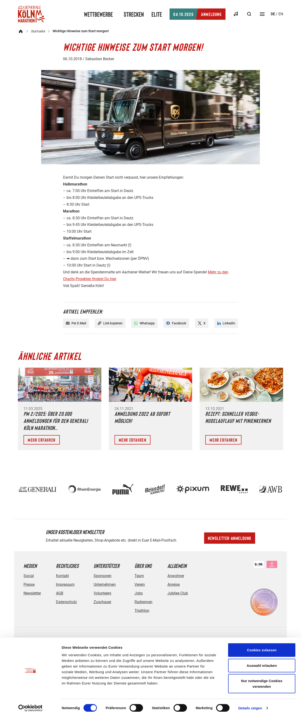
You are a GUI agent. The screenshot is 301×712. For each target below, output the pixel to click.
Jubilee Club (177, 593)
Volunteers (102, 593)
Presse (29, 584)
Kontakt (62, 576)
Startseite (38, 31)
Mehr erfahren (41, 440)
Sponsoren (102, 576)
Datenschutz (66, 602)
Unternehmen (105, 584)
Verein (140, 584)
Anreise (173, 584)
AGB (59, 593)
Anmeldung (197, 14)
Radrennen (143, 602)
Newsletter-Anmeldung (229, 538)
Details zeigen (250, 703)
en (280, 14)
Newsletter (32, 593)
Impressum (65, 584)
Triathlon (142, 610)
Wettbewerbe (98, 14)
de (273, 14)
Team (139, 576)
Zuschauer (102, 602)
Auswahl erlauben (262, 660)
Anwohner (175, 576)
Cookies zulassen (262, 645)
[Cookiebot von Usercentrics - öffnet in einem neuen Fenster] (30, 702)
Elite (156, 14)
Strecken (134, 14)
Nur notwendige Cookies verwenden (261, 678)
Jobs (139, 593)
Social (29, 576)
